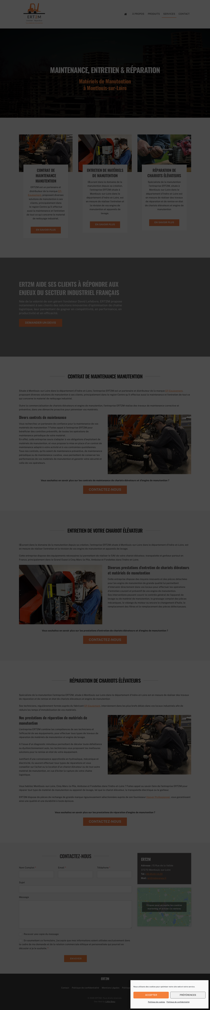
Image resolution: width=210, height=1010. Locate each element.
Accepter (151, 995)
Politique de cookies (156, 1002)
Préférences (188, 995)
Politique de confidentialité (178, 1002)
